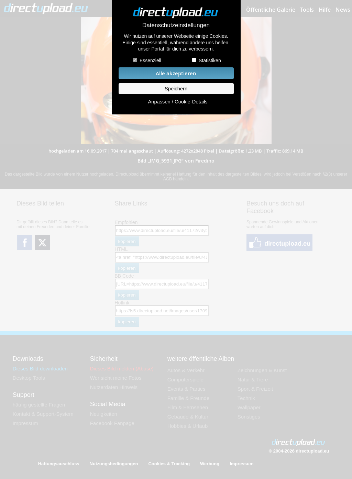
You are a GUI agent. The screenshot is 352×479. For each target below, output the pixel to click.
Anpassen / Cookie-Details (177, 101)
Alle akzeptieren (176, 73)
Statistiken (210, 60)
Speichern (176, 88)
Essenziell (150, 60)
